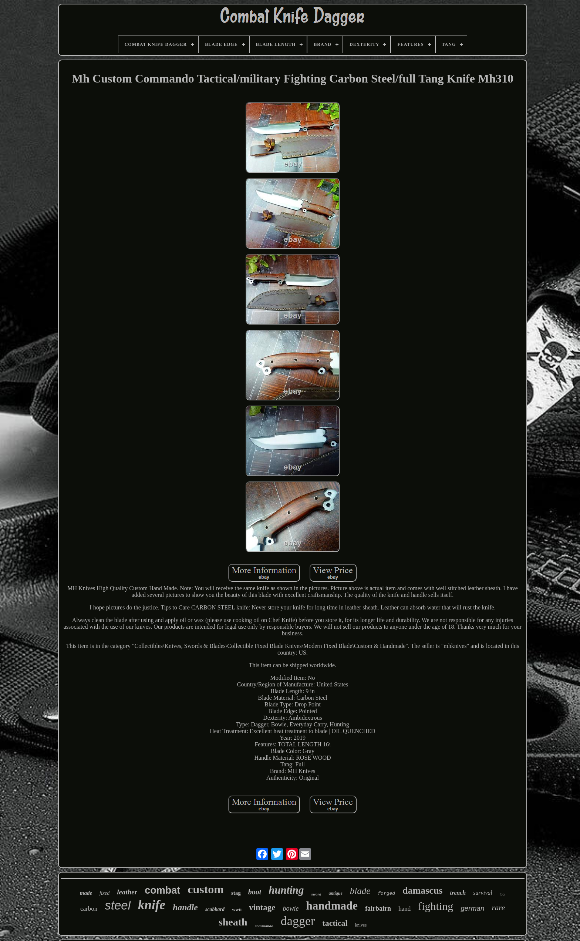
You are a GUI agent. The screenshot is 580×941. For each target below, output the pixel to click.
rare (498, 907)
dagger (298, 921)
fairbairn (378, 908)
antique (335, 893)
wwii (237, 909)
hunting (286, 890)
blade (360, 891)
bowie (291, 908)
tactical (334, 923)
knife (151, 905)
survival (482, 893)
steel (118, 905)
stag (236, 893)
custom (206, 889)
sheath (233, 922)
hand (404, 908)
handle (185, 907)
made (86, 893)
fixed (104, 893)
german (472, 908)
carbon (88, 908)
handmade (332, 905)
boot (255, 892)
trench (458, 893)
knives (361, 925)
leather (127, 892)
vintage (262, 907)
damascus (422, 890)
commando (264, 926)
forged (386, 893)
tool (503, 894)
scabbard (215, 909)
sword (316, 894)
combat (162, 890)
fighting (435, 906)
